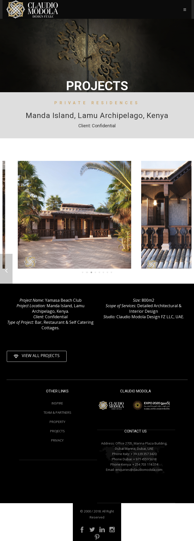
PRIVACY (57, 440)
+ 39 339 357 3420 (143, 454)
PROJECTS (57, 431)
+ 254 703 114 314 (145, 464)
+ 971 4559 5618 (144, 459)
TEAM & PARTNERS (57, 412)
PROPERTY (57, 421)
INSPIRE (57, 403)
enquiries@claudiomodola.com (138, 469)
